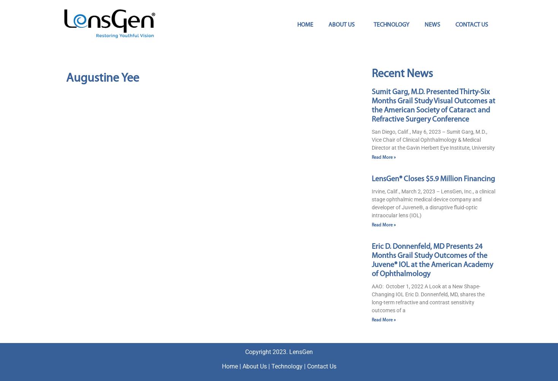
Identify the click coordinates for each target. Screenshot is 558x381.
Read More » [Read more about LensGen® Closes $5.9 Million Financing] (384, 225)
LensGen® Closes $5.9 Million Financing (433, 179)
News (432, 25)
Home (305, 25)
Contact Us (471, 25)
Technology (391, 25)
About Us (343, 25)
